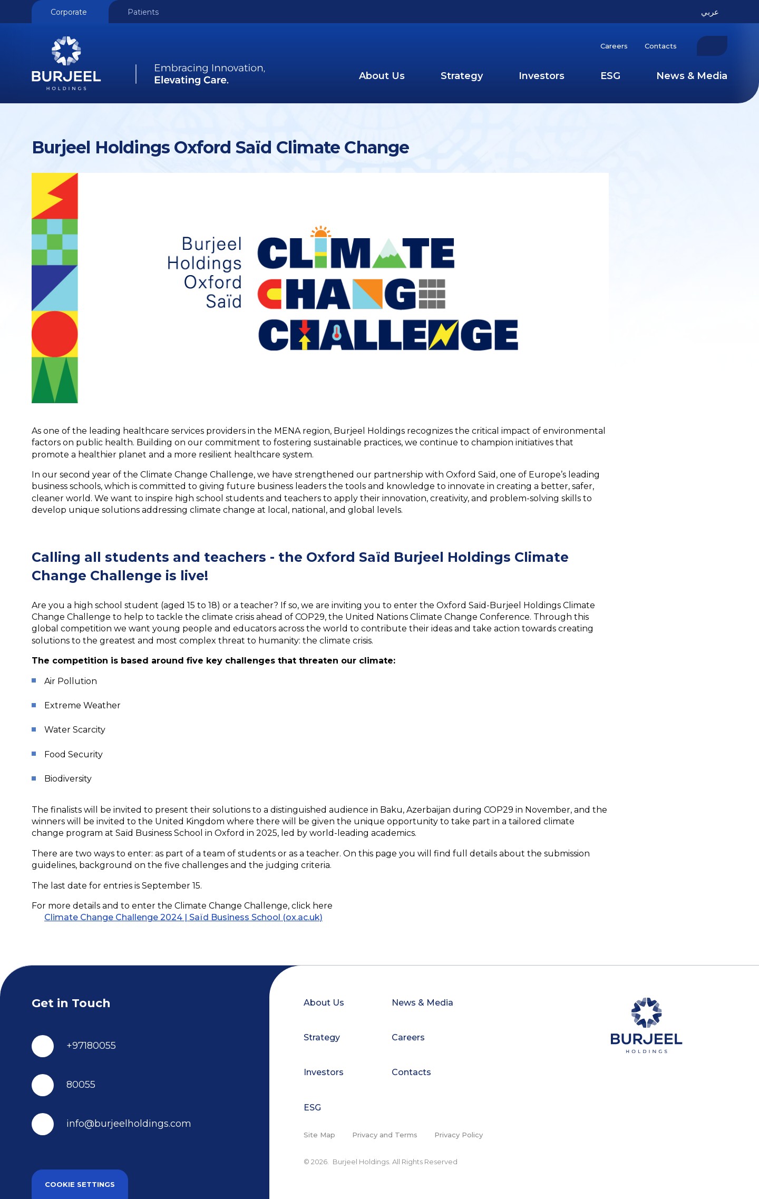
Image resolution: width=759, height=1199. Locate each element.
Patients (143, 12)
